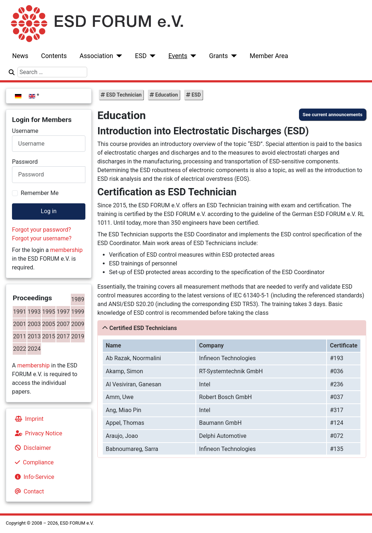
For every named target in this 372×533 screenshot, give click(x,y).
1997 (63, 311)
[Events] (192, 56)
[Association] (117, 56)
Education (166, 95)
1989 (77, 299)
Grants (218, 56)
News (20, 56)
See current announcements (333, 114)
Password (25, 161)
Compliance (33, 462)
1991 (19, 311)
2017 (63, 336)
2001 (19, 324)
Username (25, 130)
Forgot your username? (42, 238)
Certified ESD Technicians (143, 328)
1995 (48, 311)
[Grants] (232, 56)
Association (96, 56)
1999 (77, 311)
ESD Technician (123, 95)
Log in (48, 211)
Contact (28, 491)
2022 (19, 348)
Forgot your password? (41, 229)
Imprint (28, 418)
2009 (77, 324)
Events (177, 56)
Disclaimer (31, 447)
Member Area (269, 56)
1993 (34, 311)
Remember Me (39, 193)
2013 (34, 336)
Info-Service (33, 476)
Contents (54, 56)
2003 (34, 324)
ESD (141, 56)
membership (66, 250)
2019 (77, 336)
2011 (19, 336)
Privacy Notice (37, 433)
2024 (34, 348)
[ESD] (151, 56)
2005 (48, 324)
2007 (63, 324)
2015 (48, 336)
